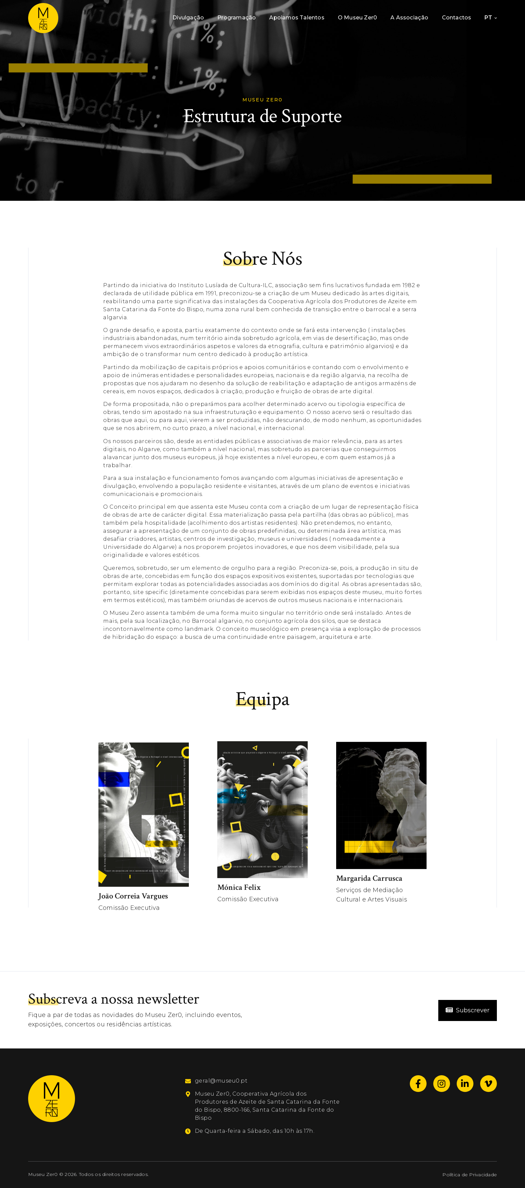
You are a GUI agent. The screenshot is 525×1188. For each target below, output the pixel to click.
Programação (236, 17)
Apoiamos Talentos (296, 17)
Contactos (456, 17)
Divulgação (188, 17)
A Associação (409, 17)
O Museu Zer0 (357, 17)
